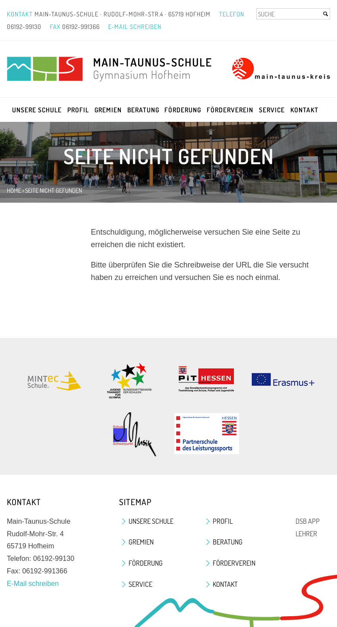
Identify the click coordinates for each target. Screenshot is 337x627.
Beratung (143, 109)
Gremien (108, 109)
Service (272, 109)
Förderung (182, 109)
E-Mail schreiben (134, 26)
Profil (78, 109)
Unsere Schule (37, 109)
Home (14, 190)
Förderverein (230, 109)
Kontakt (304, 109)
